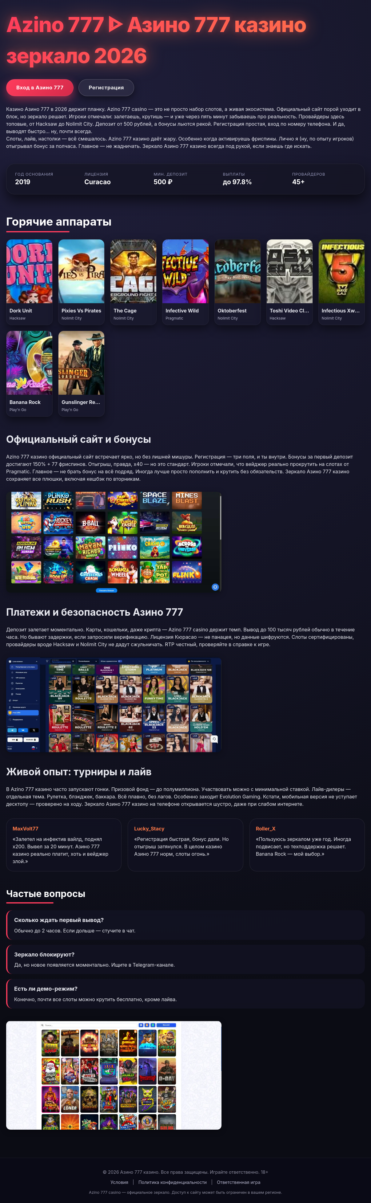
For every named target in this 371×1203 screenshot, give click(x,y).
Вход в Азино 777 (39, 87)
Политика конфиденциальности (172, 1182)
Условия (119, 1182)
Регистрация (106, 87)
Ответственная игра (239, 1182)
